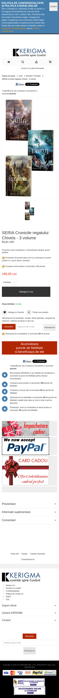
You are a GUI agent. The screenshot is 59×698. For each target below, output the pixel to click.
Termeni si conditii (13, 588)
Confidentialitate (12, 591)
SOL (8, 599)
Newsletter (8, 327)
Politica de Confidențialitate (14, 28)
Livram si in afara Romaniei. (33, 68)
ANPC (8, 597)
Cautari (24, 554)
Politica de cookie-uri (14, 594)
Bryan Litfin (8, 242)
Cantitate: (7, 282)
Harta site (15, 554)
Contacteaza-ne (28, 559)
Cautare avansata (37, 554)
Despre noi (10, 585)
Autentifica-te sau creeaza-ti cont (16, 91)
